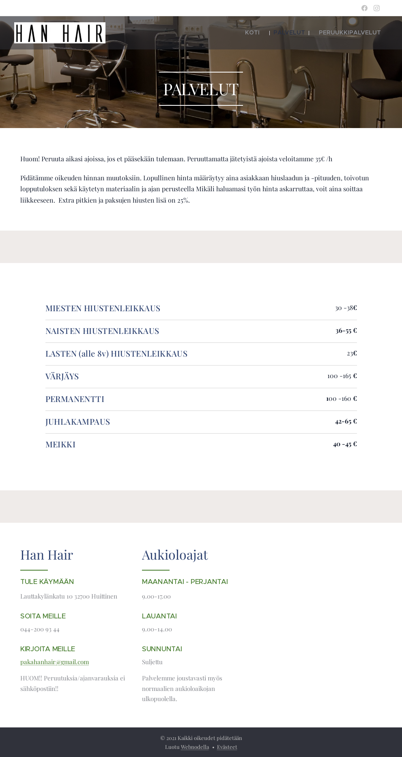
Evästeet (227, 746)
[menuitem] (270, 33)
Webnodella (195, 746)
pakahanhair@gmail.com (54, 662)
